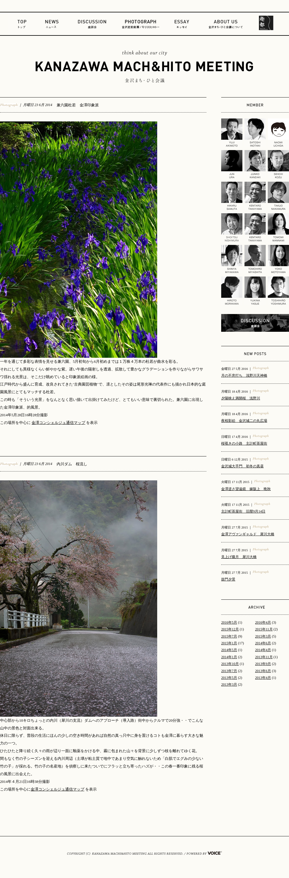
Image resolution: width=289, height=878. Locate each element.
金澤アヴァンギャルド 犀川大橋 (247, 534)
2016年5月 (229, 622)
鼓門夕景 (228, 579)
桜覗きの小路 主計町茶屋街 (244, 443)
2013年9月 (263, 664)
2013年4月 (263, 678)
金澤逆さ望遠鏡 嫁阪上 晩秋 (246, 489)
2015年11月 (264, 629)
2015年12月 (230, 629)
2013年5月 (229, 678)
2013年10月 (230, 664)
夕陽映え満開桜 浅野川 (240, 398)
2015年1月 (229, 643)
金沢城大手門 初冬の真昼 (242, 466)
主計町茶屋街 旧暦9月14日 (243, 511)
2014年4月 (263, 650)
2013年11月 (264, 657)
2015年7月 (229, 636)
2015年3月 (263, 636)
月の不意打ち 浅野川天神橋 (244, 375)
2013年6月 (263, 671)
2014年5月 (229, 650)
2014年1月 (229, 657)
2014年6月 (263, 643)
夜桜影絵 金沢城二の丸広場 (244, 421)
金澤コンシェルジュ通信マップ (58, 422)
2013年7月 (229, 671)
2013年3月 (229, 684)
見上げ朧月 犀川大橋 (239, 557)
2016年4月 (263, 622)
